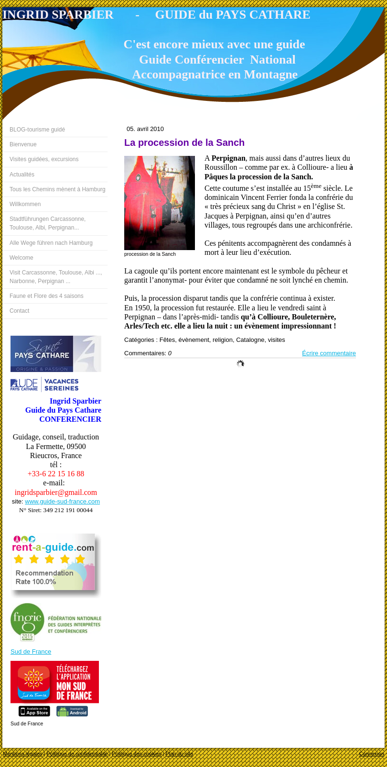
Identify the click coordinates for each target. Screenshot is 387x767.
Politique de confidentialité (77, 753)
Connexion (371, 753)
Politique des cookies (136, 753)
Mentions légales (23, 753)
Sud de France (31, 651)
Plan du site (179, 753)
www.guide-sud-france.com (62, 501)
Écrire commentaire (329, 353)
